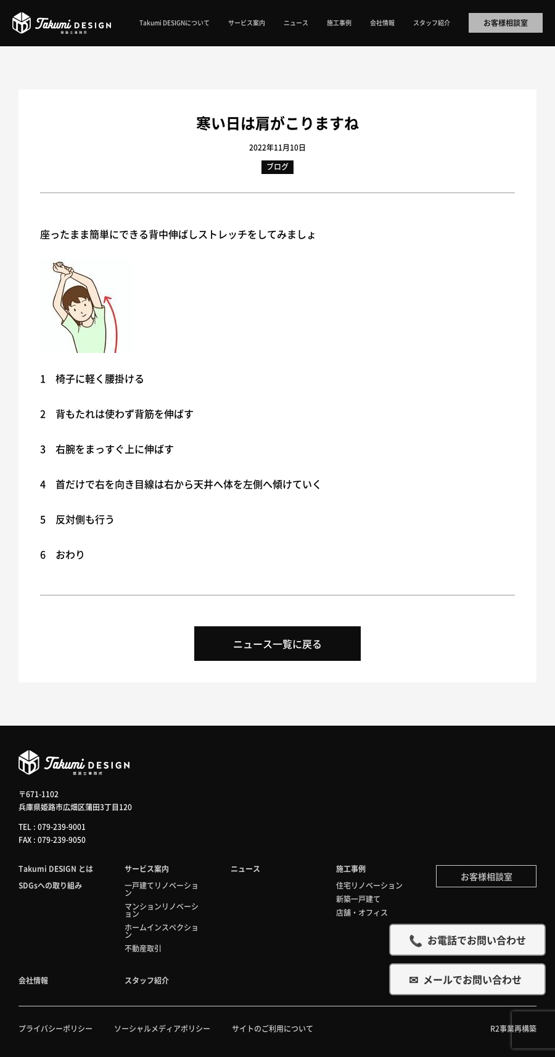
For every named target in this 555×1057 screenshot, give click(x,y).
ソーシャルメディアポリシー (162, 1028)
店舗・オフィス (362, 912)
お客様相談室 (505, 22)
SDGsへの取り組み (50, 885)
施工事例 (339, 22)
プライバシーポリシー (55, 1028)
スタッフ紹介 (431, 22)
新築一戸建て (358, 898)
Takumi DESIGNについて (174, 22)
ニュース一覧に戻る (277, 643)
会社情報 (382, 22)
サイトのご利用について (272, 1028)
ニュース (296, 22)
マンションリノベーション (162, 910)
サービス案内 (246, 22)
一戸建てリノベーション (162, 889)
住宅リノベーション (369, 885)
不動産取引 (143, 948)
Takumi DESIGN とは (55, 868)
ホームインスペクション (162, 931)
